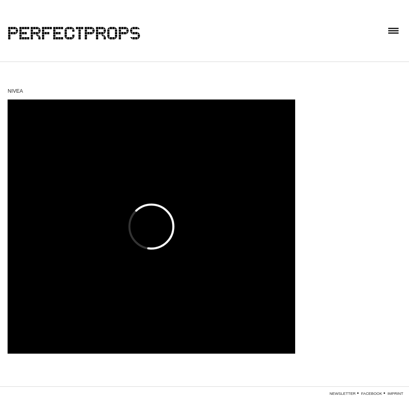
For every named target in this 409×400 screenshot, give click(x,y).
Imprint (395, 394)
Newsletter (343, 394)
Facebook (371, 394)
